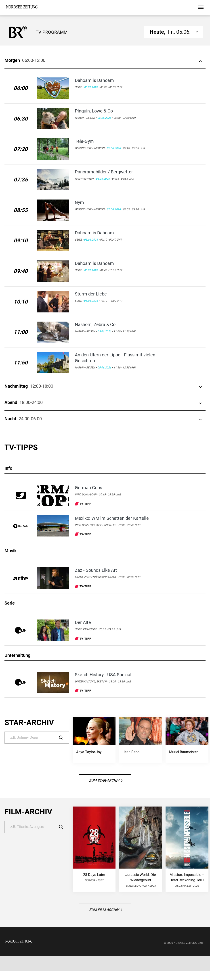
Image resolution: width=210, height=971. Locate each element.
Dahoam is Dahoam (94, 80)
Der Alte (83, 622)
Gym (79, 202)
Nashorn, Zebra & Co (95, 324)
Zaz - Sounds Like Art (96, 570)
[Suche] (36, 738)
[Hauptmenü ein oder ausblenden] (201, 7)
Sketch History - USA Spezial (103, 674)
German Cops (88, 487)
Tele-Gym (84, 141)
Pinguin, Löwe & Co (94, 111)
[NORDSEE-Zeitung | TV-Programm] (22, 7)
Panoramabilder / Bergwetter (104, 172)
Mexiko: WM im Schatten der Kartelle (112, 518)
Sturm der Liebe (91, 294)
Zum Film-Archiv (105, 910)
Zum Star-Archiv (105, 780)
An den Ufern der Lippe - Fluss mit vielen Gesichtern (115, 357)
